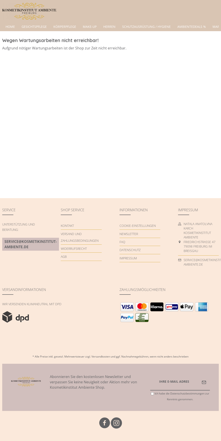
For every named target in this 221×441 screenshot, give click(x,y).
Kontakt (67, 226)
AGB (64, 256)
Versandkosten (100, 356)
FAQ (122, 242)
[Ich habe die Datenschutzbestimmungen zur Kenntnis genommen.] (152, 393)
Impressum (128, 258)
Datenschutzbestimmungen (187, 393)
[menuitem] (10, 26)
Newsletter (129, 234)
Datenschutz (130, 250)
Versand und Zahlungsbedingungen (80, 237)
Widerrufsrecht (74, 248)
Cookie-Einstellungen (138, 226)
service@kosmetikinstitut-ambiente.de (30, 244)
